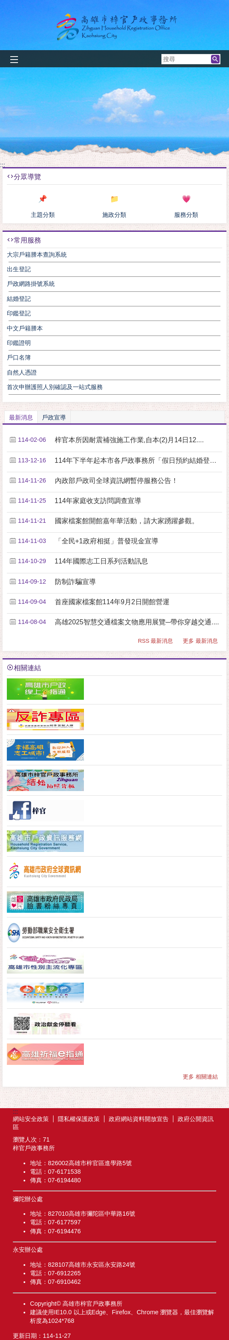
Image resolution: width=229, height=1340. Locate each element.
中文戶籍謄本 (25, 328)
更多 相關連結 (200, 1076)
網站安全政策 (31, 1118)
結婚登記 (19, 298)
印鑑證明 (19, 342)
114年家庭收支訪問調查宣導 (98, 500)
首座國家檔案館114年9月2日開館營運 (112, 602)
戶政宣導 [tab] (54, 417)
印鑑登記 (19, 313)
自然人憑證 (22, 372)
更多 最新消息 (200, 641)
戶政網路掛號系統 (31, 283)
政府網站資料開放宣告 (139, 1118)
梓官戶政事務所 (114, 27)
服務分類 (186, 214)
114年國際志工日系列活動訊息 (101, 561)
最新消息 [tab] (21, 417)
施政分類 (114, 214)
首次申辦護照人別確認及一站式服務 (55, 387)
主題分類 (43, 214)
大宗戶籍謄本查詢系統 (37, 254)
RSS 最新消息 (155, 641)
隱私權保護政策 (79, 1118)
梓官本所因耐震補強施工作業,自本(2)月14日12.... (129, 440)
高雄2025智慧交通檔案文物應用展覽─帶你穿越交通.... (137, 622)
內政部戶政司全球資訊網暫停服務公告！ (116, 480)
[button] (215, 59)
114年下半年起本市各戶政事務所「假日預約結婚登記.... (137, 460)
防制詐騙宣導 (75, 581)
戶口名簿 (19, 357)
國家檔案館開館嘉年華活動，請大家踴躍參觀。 (127, 521)
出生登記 (19, 269)
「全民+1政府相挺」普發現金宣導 (106, 541)
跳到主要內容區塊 (4, 4)
